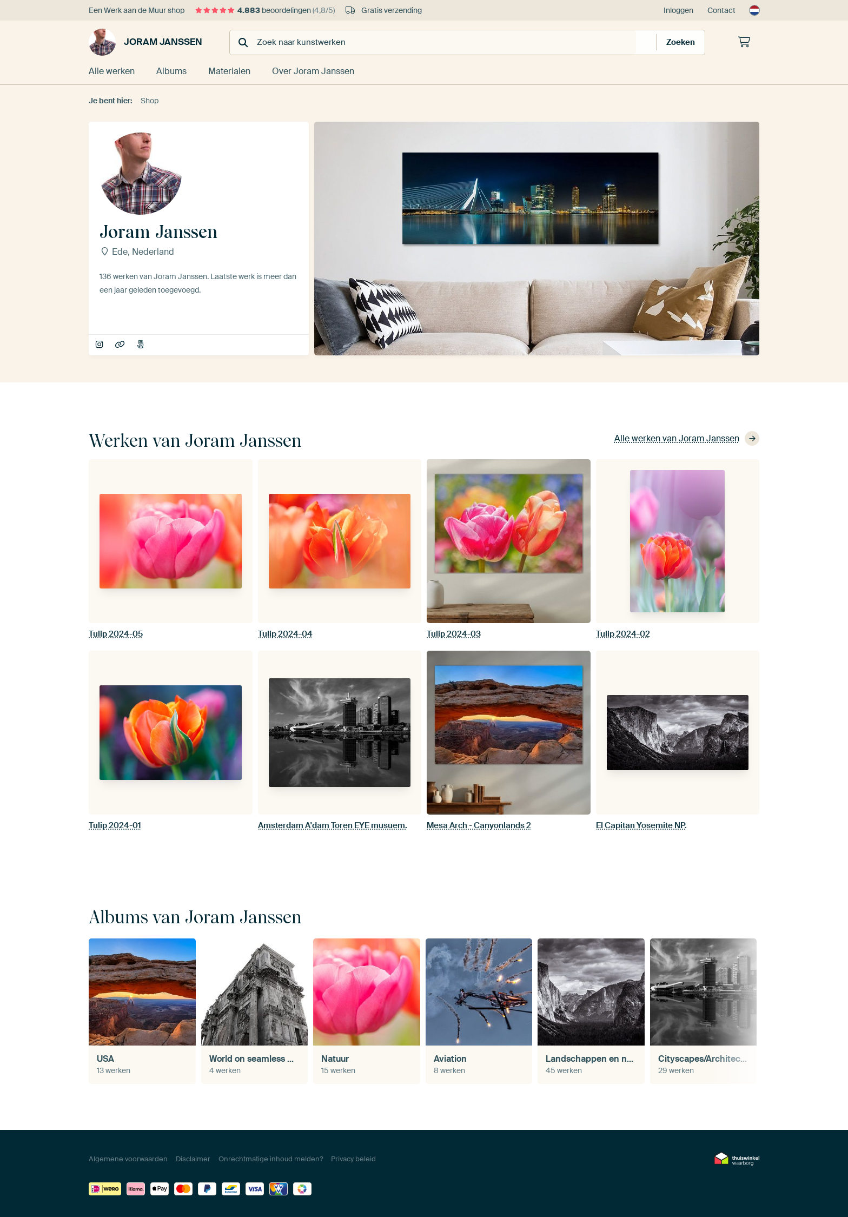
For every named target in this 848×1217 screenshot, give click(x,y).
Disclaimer (193, 1158)
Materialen (229, 71)
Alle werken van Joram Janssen (686, 438)
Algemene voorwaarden (128, 1158)
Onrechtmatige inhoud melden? (270, 1158)
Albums (171, 71)
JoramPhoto (121, 344)
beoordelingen (265, 10)
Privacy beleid (353, 1158)
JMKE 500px (141, 344)
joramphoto (100, 344)
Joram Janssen (145, 42)
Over (313, 71)
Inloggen (678, 10)
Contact (721, 10)
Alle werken (112, 71)
